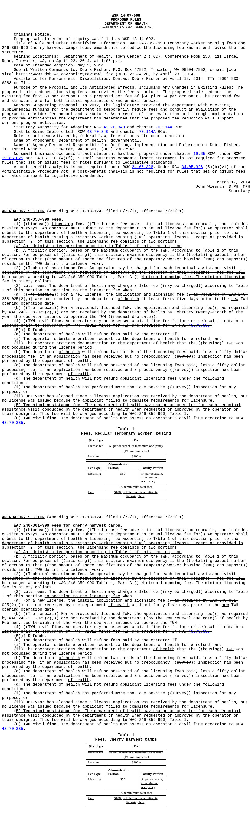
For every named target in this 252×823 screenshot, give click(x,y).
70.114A (164, 127)
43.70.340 (114, 127)
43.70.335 (199, 325)
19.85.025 (12, 158)
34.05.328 (142, 167)
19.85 (199, 154)
